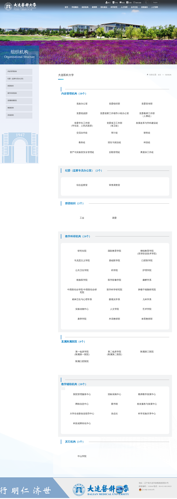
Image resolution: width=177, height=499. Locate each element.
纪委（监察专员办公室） (18, 79)
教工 (105, 3)
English (153, 3)
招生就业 (93, 8)
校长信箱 (134, 3)
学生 (112, 3)
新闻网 (83, 8)
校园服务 (140, 8)
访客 (125, 3)
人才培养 (116, 8)
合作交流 (128, 8)
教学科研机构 (13, 94)
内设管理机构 (13, 72)
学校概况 (60, 8)
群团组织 (11, 86)
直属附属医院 (13, 101)
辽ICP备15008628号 (148, 490)
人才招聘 (151, 8)
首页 (51, 8)
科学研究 (105, 8)
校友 (119, 3)
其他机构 (11, 115)
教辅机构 (11, 108)
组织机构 (72, 8)
